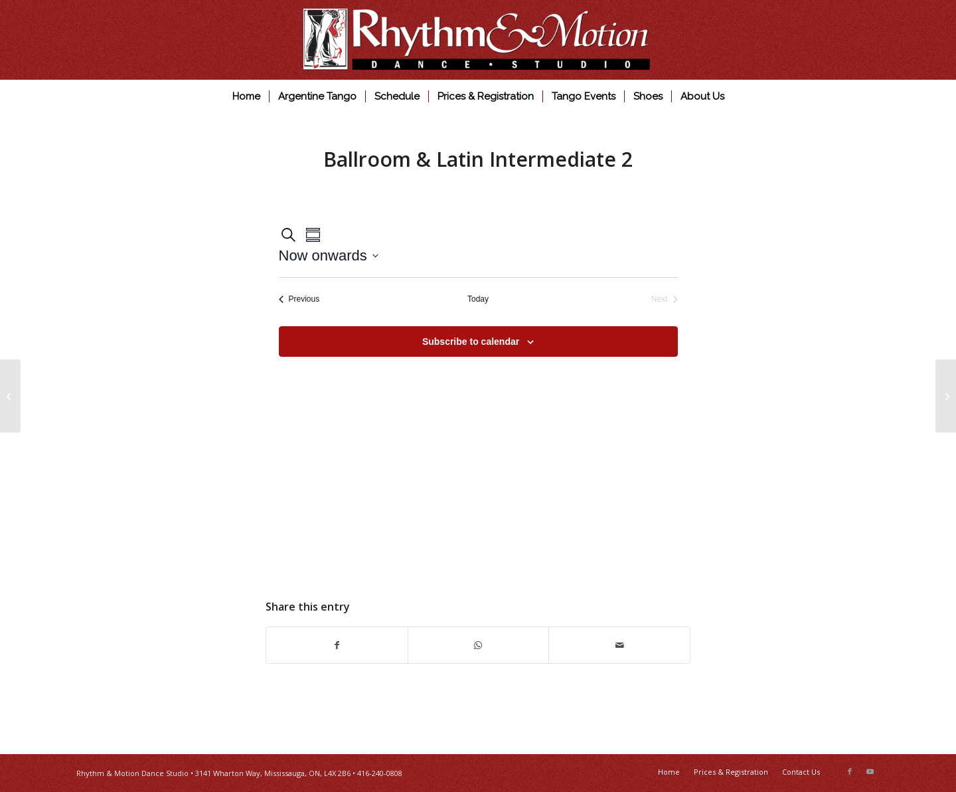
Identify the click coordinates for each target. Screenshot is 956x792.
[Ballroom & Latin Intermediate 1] (10, 396)
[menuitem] (246, 96)
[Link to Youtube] (870, 771)
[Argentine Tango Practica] (945, 396)
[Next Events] (664, 299)
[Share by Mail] (619, 645)
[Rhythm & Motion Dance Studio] (478, 40)
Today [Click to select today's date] (478, 299)
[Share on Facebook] (337, 645)
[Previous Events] (299, 299)
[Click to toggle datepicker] (328, 255)
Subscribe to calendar (470, 341)
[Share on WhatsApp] (478, 645)
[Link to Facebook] (850, 771)
